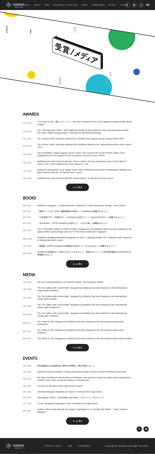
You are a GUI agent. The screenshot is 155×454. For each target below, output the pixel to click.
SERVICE (37, 5)
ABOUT (27, 5)
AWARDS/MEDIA (98, 5)
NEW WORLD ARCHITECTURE (65, 5)
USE (70, 446)
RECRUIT (112, 5)
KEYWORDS (84, 446)
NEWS (47, 5)
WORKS (85, 5)
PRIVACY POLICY (53, 446)
